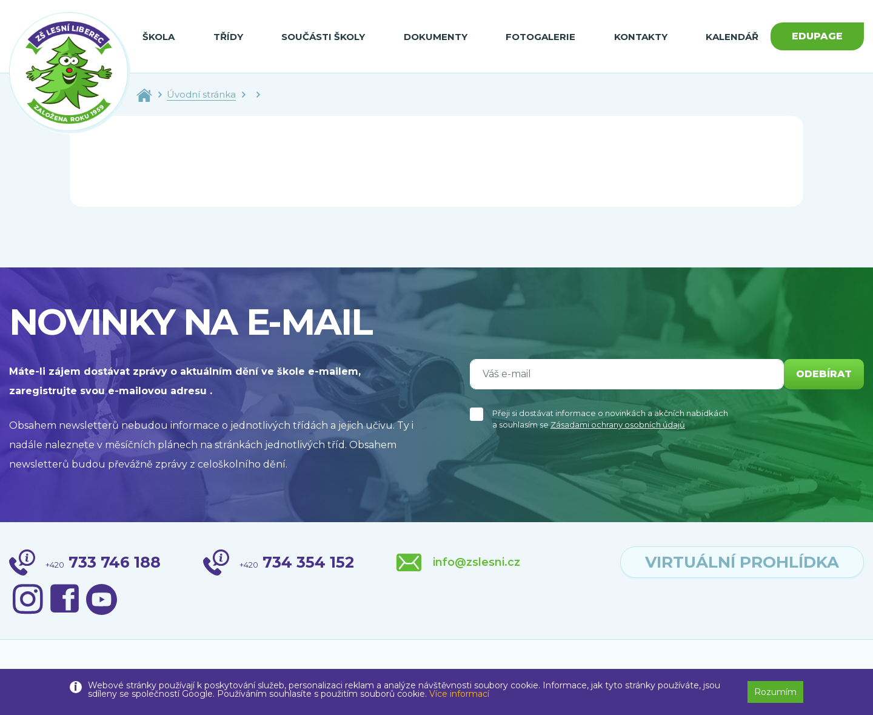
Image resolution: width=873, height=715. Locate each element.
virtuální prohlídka (742, 562)
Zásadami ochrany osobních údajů (617, 424)
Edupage (817, 36)
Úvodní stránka (201, 94)
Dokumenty (435, 36)
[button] (840, 686)
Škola (158, 36)
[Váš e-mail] (627, 374)
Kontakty (640, 36)
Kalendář (732, 36)
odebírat (824, 374)
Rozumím (775, 691)
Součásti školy (323, 36)
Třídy (228, 36)
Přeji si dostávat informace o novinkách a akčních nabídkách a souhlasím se (610, 419)
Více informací (459, 693)
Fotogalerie (540, 36)
